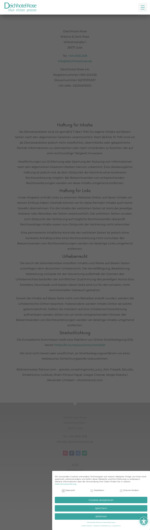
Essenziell (68, 490)
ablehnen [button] (101, 516)
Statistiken (97, 490)
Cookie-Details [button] (86, 526)
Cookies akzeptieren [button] (101, 500)
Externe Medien (129, 490)
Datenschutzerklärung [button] (102, 526)
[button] (142, 7)
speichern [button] (101, 508)
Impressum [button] (116, 526)
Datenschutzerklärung (65, 484)
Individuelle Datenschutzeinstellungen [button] (101, 522)
